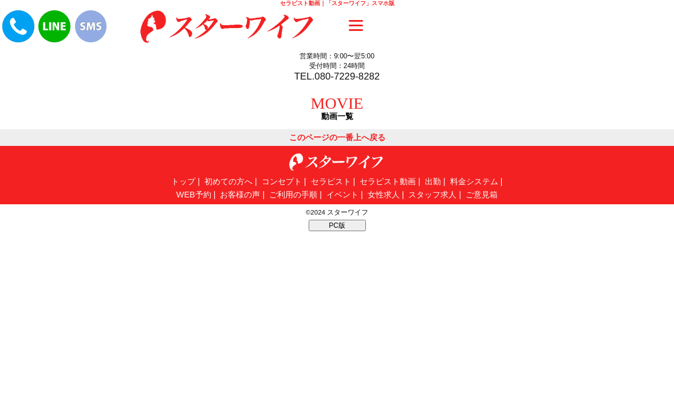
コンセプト (282, 181)
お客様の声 (240, 194)
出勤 (433, 181)
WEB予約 (193, 194)
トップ (183, 181)
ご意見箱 (482, 194)
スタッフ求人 (432, 194)
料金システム (474, 181)
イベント (342, 194)
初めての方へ (228, 181)
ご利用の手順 (293, 194)
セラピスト (331, 181)
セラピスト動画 (388, 181)
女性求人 (384, 194)
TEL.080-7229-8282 (337, 76)
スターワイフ (347, 212)
